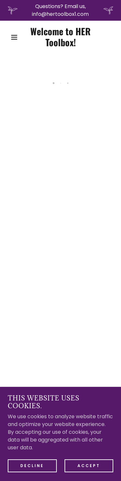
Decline (32, 465)
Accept (88, 465)
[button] (9, 37)
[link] (60, 37)
